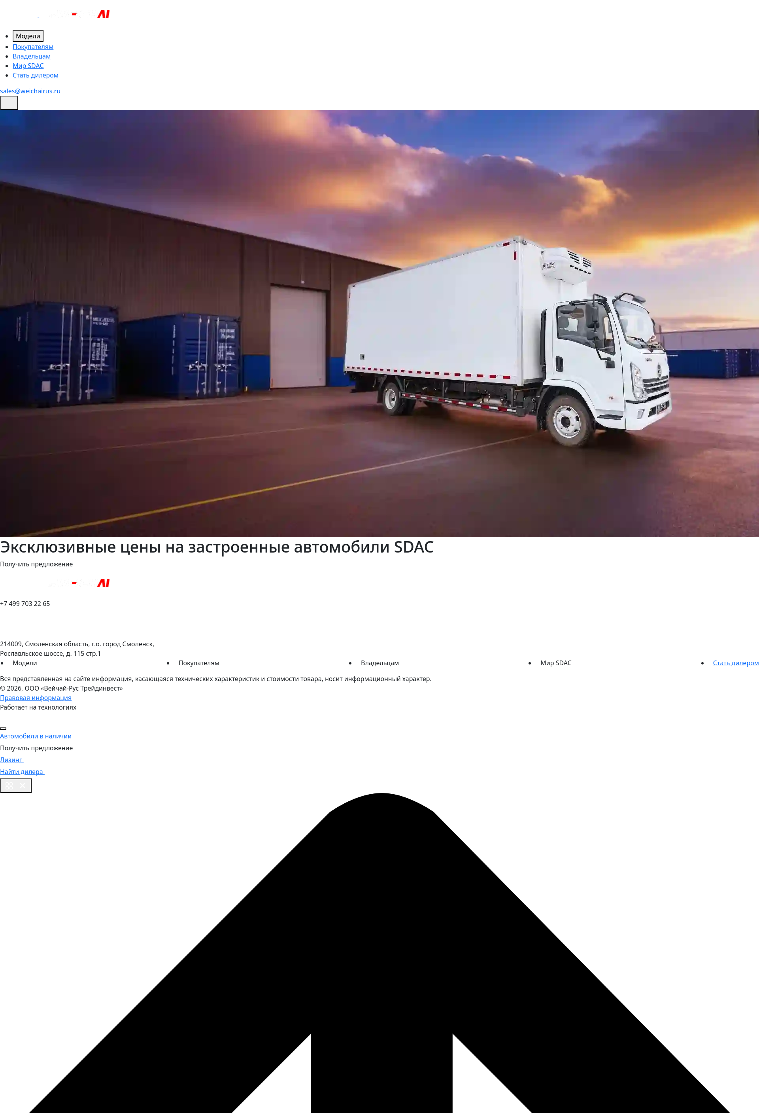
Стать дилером (36, 75)
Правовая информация (36, 697)
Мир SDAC (28, 65)
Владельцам (32, 56)
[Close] (3, 728)
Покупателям (33, 46)
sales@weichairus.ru (30, 91)
